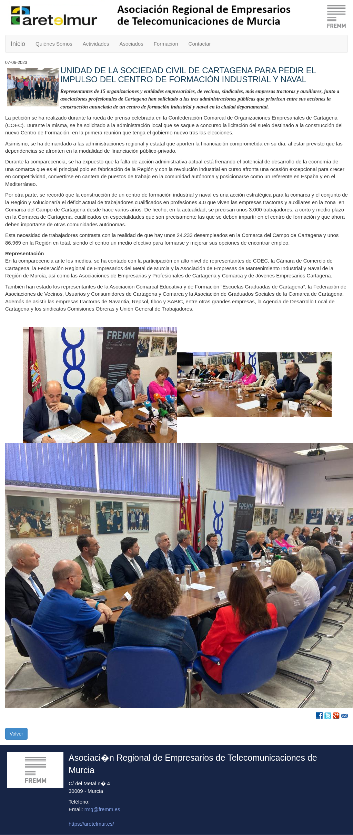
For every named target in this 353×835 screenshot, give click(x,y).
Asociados (131, 44)
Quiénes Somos (54, 44)
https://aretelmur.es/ (91, 824)
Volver (16, 734)
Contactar (200, 44)
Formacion (166, 44)
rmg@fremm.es (102, 809)
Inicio (18, 43)
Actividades (96, 44)
